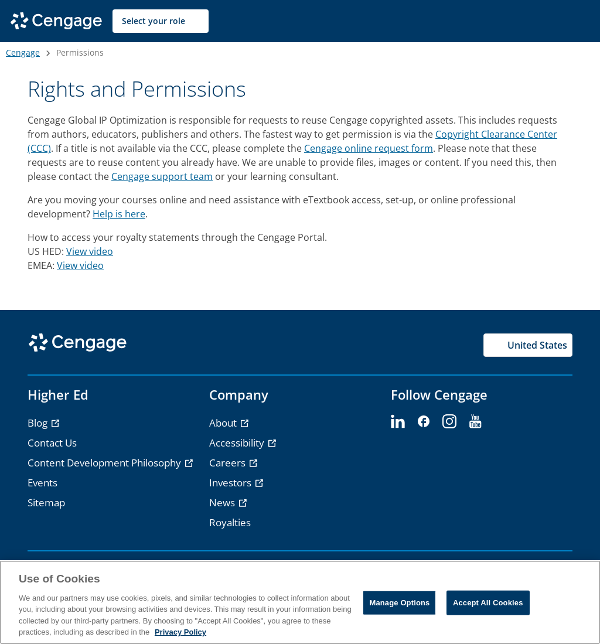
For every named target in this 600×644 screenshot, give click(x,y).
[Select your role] (160, 21)
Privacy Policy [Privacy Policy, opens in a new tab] (180, 632)
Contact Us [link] (52, 442)
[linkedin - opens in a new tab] (398, 422)
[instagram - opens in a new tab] (449, 422)
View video (89, 251)
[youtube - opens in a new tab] (475, 422)
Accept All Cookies (488, 602)
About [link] (224, 423)
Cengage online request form (368, 148)
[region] (300, 602)
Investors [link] (231, 482)
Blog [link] (39, 423)
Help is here (119, 213)
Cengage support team (162, 176)
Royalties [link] (230, 522)
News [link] (223, 502)
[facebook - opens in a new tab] (424, 422)
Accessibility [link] (238, 442)
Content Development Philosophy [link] (105, 462)
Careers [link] (228, 462)
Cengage (23, 52)
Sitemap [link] (46, 502)
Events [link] (42, 482)
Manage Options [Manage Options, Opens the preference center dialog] (399, 602)
